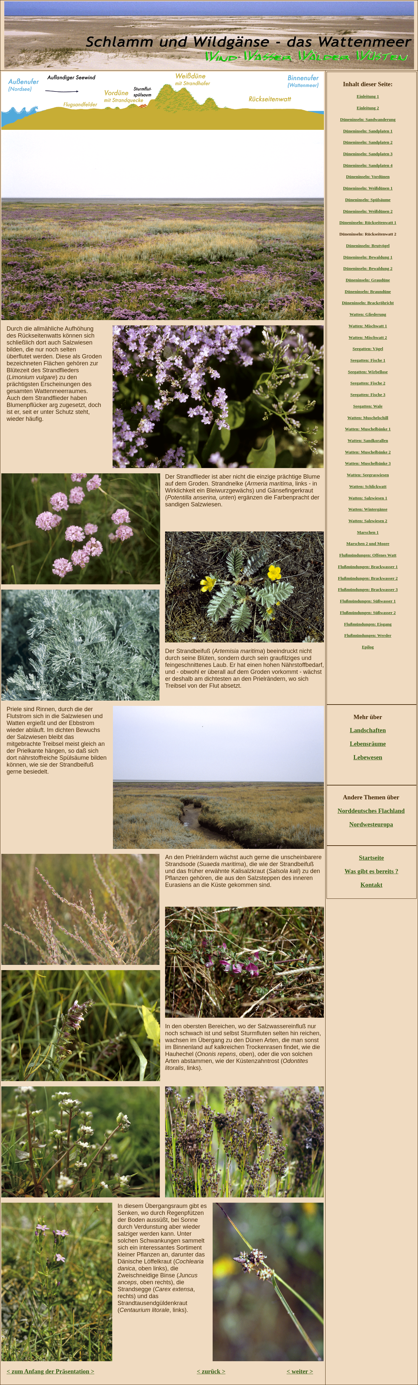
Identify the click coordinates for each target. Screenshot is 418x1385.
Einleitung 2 (368, 107)
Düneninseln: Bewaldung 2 (368, 268)
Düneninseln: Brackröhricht (368, 302)
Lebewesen (367, 757)
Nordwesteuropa (371, 824)
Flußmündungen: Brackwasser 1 (368, 566)
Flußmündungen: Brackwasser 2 (368, 578)
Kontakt (372, 884)
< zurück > (211, 1371)
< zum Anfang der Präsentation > (50, 1371)
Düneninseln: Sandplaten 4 (368, 165)
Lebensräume (368, 743)
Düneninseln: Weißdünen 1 (368, 188)
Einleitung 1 (368, 96)
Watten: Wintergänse (367, 509)
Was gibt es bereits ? (372, 871)
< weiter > (300, 1371)
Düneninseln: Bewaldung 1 (368, 257)
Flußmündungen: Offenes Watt (367, 555)
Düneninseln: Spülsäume (368, 199)
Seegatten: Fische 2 (367, 383)
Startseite (371, 857)
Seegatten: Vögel (368, 348)
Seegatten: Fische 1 (367, 360)
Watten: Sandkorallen (368, 440)
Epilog (368, 646)
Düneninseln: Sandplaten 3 (368, 153)
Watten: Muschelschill (367, 417)
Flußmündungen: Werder (367, 635)
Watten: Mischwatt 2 (368, 337)
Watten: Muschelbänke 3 (368, 463)
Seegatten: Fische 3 (367, 394)
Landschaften (368, 730)
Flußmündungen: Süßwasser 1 (368, 601)
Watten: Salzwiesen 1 (367, 497)
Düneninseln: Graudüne (368, 279)
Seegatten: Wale (368, 406)
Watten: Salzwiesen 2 (367, 520)
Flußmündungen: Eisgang (368, 624)
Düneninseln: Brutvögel (368, 245)
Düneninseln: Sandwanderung (368, 119)
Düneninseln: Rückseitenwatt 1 (368, 222)
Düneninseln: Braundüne (368, 291)
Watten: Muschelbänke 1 (368, 428)
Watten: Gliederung (368, 314)
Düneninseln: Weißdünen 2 (368, 211)
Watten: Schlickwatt (367, 486)
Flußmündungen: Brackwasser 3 (368, 589)
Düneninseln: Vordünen (368, 176)
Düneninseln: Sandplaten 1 (368, 130)
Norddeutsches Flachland (370, 810)
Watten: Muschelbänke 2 (368, 452)
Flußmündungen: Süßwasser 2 (368, 612)
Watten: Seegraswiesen (368, 474)
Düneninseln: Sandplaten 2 (368, 142)
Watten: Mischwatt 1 (368, 325)
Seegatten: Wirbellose (368, 371)
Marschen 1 (367, 532)
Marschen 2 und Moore (367, 543)
